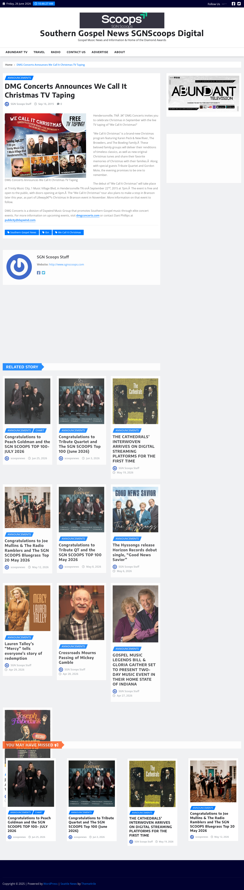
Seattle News (68, 884)
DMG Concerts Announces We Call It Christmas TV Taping (51, 64)
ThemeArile (88, 884)
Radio (56, 52)
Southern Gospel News (23, 232)
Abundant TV (16, 52)
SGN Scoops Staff (21, 104)
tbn (47, 232)
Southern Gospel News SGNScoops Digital (122, 33)
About (119, 52)
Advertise (100, 52)
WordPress (50, 884)
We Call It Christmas (69, 232)
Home (9, 64)
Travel (39, 52)
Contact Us (76, 52)
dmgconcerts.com (87, 215)
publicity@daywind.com (20, 220)
